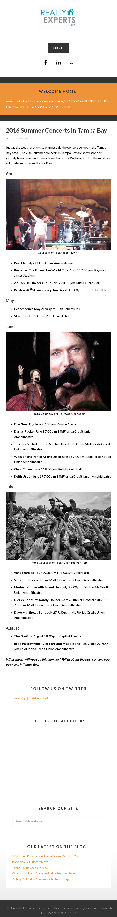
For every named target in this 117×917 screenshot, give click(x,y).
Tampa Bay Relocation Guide (30, 867)
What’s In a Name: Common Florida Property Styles (44, 873)
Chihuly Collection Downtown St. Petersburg (40, 879)
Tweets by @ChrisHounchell (30, 698)
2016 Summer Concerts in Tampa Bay (56, 130)
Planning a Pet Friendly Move (30, 862)
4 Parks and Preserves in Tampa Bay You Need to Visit (46, 856)
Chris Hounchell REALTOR (58, 16)
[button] (58, 48)
